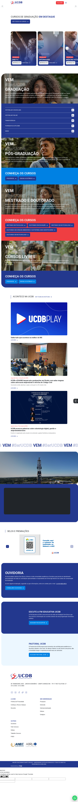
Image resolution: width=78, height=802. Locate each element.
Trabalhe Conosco (16, 733)
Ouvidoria (13, 723)
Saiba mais (26, 63)
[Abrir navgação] (66, 2)
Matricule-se (17, 62)
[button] (75, 401)
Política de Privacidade (17, 701)
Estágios (42, 714)
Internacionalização (45, 708)
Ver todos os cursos (20, 22)
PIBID (12, 736)
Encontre (13, 708)
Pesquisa (42, 701)
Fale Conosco (15, 727)
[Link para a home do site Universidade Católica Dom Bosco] (39, 676)
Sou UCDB (59, 2)
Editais (13, 730)
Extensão (42, 705)
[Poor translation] (6, 774)
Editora (42, 711)
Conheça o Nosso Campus (18, 705)
